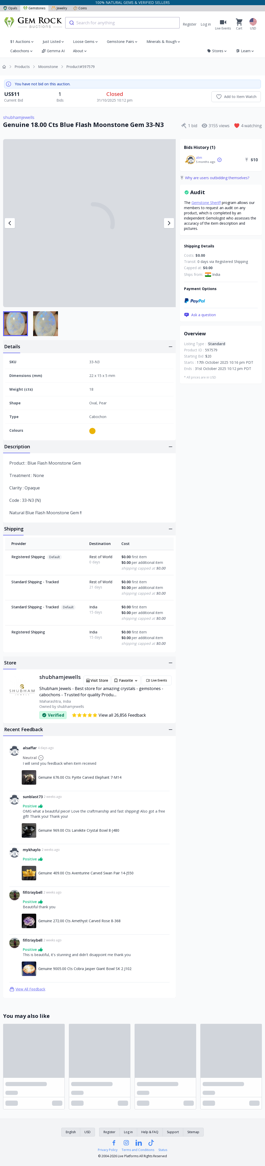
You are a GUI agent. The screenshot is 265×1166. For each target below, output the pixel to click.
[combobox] (122, 22)
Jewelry (59, 8)
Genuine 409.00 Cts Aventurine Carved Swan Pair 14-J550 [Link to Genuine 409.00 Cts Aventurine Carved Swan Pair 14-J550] (86, 872)
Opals (10, 8)
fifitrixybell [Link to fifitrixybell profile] (32, 892)
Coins (80, 8)
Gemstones (34, 8)
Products (22, 66)
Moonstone (48, 66)
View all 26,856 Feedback (109, 715)
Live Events (156, 680)
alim (199, 157)
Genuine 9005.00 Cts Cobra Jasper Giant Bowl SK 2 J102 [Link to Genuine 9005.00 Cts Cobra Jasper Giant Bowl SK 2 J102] (84, 968)
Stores (217, 50)
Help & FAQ (149, 1132)
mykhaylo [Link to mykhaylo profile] (32, 849)
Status (162, 1150)
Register (189, 24)
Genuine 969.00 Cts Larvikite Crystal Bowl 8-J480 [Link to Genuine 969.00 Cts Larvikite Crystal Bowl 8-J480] (78, 830)
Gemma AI (53, 50)
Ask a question (200, 314)
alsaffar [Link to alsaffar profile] (30, 747)
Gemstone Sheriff (206, 202)
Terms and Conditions (138, 1150)
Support (173, 1132)
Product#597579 (80, 66)
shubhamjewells (18, 117)
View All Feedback (27, 989)
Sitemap (193, 1132)
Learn (245, 50)
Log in (206, 24)
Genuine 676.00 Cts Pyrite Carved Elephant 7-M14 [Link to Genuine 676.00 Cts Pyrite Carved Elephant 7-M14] (79, 777)
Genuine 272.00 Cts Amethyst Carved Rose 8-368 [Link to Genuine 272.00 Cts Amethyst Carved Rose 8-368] (79, 920)
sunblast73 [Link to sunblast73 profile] (33, 796)
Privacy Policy (107, 1150)
